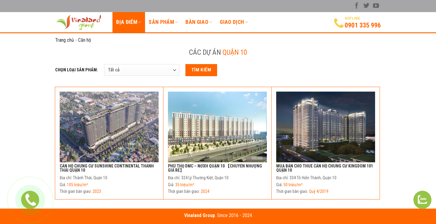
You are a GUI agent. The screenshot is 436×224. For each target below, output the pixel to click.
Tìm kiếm (201, 70)
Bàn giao (198, 22)
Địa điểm (128, 22)
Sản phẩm (163, 22)
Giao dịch (234, 22)
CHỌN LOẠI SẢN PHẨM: (76, 70)
